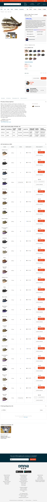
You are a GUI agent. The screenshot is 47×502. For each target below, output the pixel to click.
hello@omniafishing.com (23, 497)
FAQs (24, 491)
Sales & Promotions (7, 481)
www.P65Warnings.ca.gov (6, 121)
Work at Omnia (40, 478)
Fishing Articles (23, 477)
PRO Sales (7, 480)
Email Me (20, 182)
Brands (39, 9)
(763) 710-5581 (23, 496)
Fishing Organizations (23, 481)
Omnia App (23, 485)
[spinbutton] (35, 152)
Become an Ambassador (40, 480)
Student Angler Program (40, 481)
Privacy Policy (35, 500)
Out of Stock (41, 181)
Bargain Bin (7, 478)
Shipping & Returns (23, 489)
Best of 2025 (6, 482)
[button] (23, 101)
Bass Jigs (9, 11)
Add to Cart (43, 78)
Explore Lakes (23, 482)
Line (5, 9)
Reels (12, 9)
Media (44, 9)
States (34, 9)
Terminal (16, 9)
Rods (8, 9)
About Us (40, 476)
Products (2, 11)
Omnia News (40, 477)
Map (30, 9)
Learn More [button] (42, 90)
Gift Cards (7, 483)
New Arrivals (6, 476)
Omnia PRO (23, 483)
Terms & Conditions (28, 500)
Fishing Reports (23, 476)
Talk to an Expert (23, 488)
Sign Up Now (33, 459)
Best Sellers (7, 477)
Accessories (21, 9)
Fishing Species (23, 480)
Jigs (6, 11)
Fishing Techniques (23, 478)
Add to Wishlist (36, 78)
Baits (1, 9)
